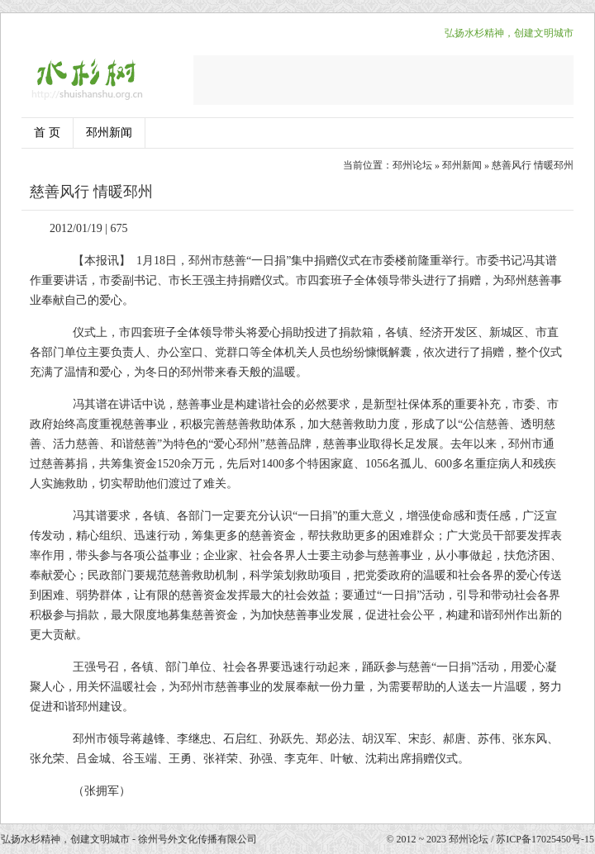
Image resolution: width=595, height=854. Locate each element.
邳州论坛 (412, 165)
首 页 (47, 132)
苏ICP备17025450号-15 (545, 839)
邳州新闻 (109, 132)
